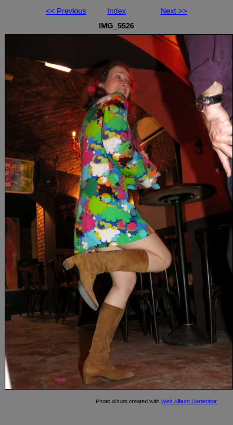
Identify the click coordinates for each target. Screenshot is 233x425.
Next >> (173, 10)
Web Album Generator (189, 401)
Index (116, 10)
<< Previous (66, 10)
